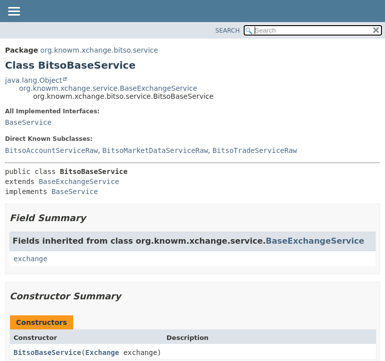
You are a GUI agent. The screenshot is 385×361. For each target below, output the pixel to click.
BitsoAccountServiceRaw (51, 150)
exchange (30, 259)
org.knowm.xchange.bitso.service (99, 50)
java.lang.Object (33, 80)
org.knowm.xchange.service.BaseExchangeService (108, 88)
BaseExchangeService (79, 181)
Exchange (102, 352)
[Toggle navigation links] (13, 12)
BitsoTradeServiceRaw (255, 150)
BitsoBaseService (47, 352)
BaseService (28, 122)
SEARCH (228, 30)
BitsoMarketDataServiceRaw (155, 150)
